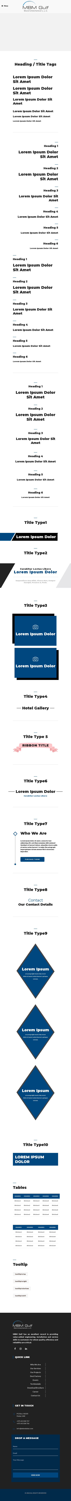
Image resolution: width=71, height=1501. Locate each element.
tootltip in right (21, 1281)
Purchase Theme (32, 859)
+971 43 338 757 (23, 1421)
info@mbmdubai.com (25, 1428)
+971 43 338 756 (23, 1423)
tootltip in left (20, 1296)
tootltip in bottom (22, 1288)
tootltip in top (20, 1274)
